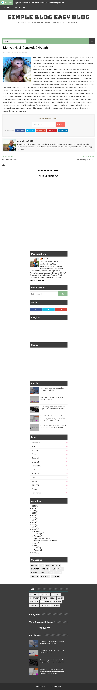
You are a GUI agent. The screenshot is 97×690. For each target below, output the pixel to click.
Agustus (37, 536)
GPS (34, 470)
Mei (35, 545)
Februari (37, 550)
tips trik (36, 450)
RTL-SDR (36, 485)
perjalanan (36, 493)
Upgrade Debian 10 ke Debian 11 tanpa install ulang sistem (39, 2)
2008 (34, 552)
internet (35, 462)
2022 (34, 511)
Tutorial (35, 458)
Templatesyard (55, 686)
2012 (34, 525)
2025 (34, 506)
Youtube (35, 473)
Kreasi (34, 489)
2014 (34, 522)
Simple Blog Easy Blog (48, 17)
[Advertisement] (48, 30)
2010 (34, 527)
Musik (34, 481)
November (38, 531)
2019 (34, 515)
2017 (34, 520)
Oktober (37, 534)
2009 (34, 529)
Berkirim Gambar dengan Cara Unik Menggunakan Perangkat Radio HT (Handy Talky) (53, 418)
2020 (34, 513)
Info (25, 52)
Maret (36, 548)
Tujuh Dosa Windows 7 (42, 538)
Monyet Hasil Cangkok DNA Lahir (45, 541)
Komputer (36, 443)
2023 (34, 508)
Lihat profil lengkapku (37, 280)
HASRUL (45, 259)
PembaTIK (36, 466)
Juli (35, 543)
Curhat (35, 454)
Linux (34, 477)
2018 (34, 518)
